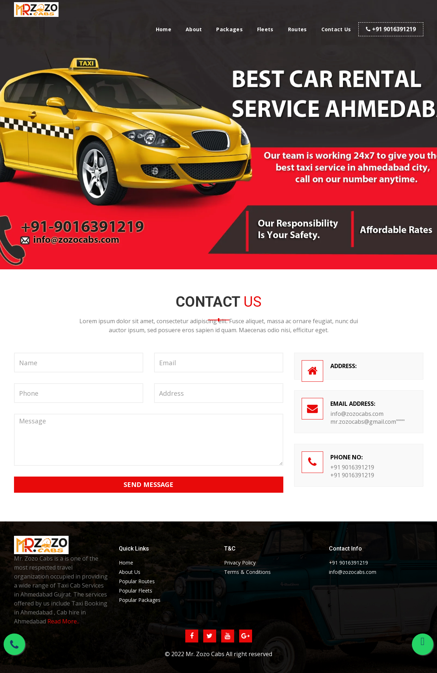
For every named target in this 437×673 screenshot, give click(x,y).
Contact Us (336, 29)
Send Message (148, 484)
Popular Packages (140, 600)
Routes (297, 29)
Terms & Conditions (247, 571)
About (194, 29)
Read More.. (63, 621)
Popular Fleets (135, 590)
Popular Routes (137, 581)
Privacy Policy (240, 562)
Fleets (265, 29)
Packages (229, 29)
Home (163, 29)
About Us (129, 571)
